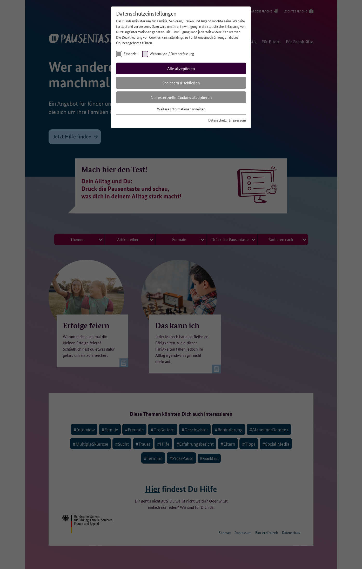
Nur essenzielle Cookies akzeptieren (181, 97)
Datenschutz (217, 120)
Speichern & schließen (181, 82)
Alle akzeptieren (181, 68)
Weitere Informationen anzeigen (181, 108)
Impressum (237, 120)
